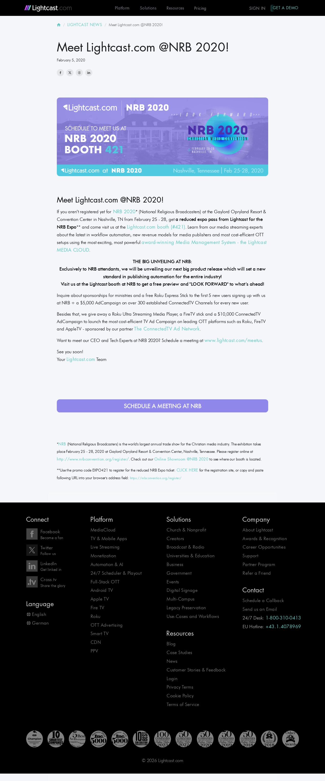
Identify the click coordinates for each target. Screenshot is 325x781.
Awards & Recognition (265, 539)
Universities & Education (190, 556)
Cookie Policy (180, 696)
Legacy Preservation (186, 608)
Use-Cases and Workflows (193, 617)
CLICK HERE (187, 471)
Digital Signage (182, 591)
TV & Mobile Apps (109, 539)
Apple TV (100, 599)
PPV (94, 651)
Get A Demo (285, 8)
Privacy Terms (180, 688)
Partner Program (259, 565)
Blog (171, 644)
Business (175, 565)
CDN (96, 643)
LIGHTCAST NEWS (84, 25)
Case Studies (179, 653)
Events (173, 582)
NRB (62, 445)
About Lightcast (258, 530)
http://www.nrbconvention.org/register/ (93, 460)
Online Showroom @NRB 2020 (181, 460)
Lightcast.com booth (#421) (156, 227)
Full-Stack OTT (105, 582)
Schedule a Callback (263, 601)
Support (250, 556)
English (39, 615)
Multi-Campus (181, 599)
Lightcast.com (81, 360)
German (40, 623)
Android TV (102, 591)
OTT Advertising (107, 625)
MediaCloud (103, 530)
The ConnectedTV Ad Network (167, 329)
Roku (96, 617)
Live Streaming (105, 547)
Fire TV (97, 608)
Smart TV (100, 634)
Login (172, 679)
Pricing (199, 8)
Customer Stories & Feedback (196, 670)
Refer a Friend (257, 573)
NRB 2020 (123, 212)
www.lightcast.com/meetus (233, 341)
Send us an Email (260, 610)
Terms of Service (183, 705)
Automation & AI (107, 565)
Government (179, 573)
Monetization (103, 556)
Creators (175, 539)
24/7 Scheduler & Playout (116, 573)
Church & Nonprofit (186, 530)
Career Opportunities (264, 547)
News (172, 662)
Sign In (256, 8)
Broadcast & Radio (185, 547)
